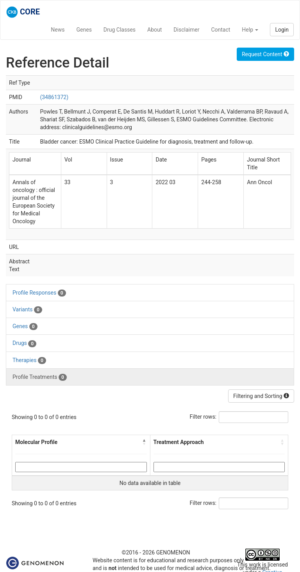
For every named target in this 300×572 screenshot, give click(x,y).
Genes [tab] (25, 326)
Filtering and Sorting (261, 396)
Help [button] (250, 30)
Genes (84, 30)
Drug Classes (120, 30)
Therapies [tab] (29, 360)
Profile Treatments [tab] (39, 377)
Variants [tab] (27, 309)
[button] (144, 442)
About (154, 30)
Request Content (265, 54)
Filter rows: (203, 417)
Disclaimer (186, 30)
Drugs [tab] (24, 343)
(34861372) (54, 97)
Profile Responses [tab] (39, 293)
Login (282, 30)
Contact (220, 30)
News (57, 30)
